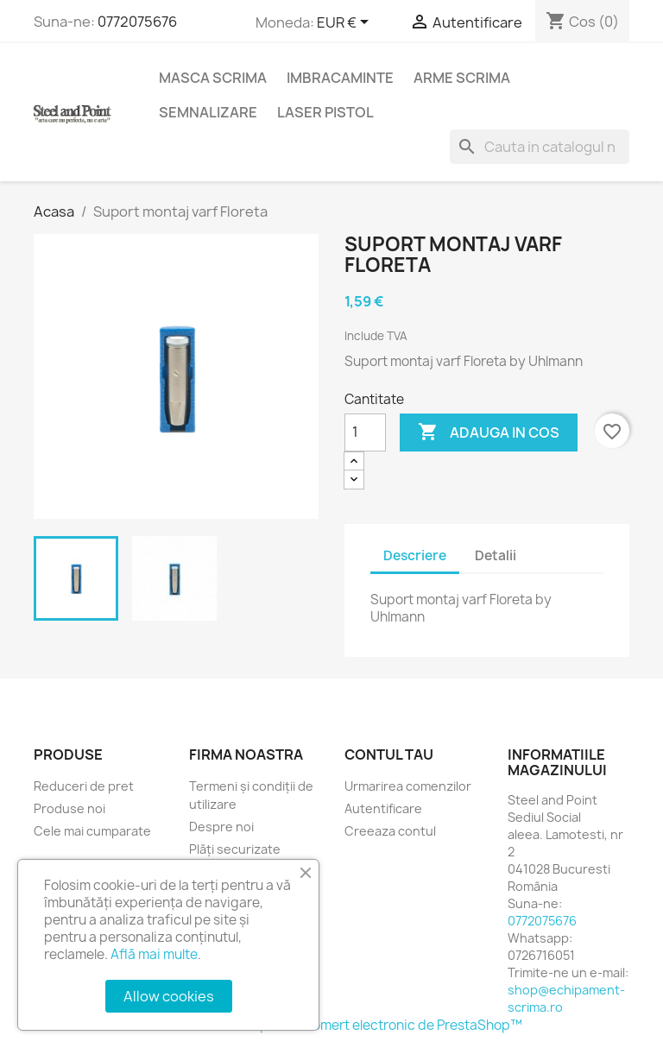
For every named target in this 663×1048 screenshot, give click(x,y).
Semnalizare (208, 112)
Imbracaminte (340, 77)
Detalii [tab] (495, 555)
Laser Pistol (325, 112)
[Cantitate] (365, 432)
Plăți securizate (235, 849)
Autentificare (383, 808)
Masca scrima (213, 77)
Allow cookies (168, 996)
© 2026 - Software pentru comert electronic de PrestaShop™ (332, 1025)
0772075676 (137, 21)
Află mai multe (154, 954)
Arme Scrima (462, 77)
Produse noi (69, 808)
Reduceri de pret (84, 786)
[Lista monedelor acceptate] (346, 23)
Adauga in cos (488, 432)
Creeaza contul (390, 831)
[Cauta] (539, 146)
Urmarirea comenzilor (407, 786)
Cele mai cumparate (92, 831)
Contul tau (388, 754)
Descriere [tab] (414, 555)
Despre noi (221, 826)
